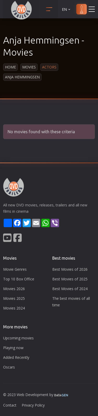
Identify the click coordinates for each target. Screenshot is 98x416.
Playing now (13, 347)
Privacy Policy (33, 405)
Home (10, 67)
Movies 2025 (14, 298)
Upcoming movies (18, 337)
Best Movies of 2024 (70, 288)
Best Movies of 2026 (70, 269)
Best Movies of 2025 (70, 278)
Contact (9, 405)
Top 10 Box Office (18, 278)
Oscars (9, 367)
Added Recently (16, 357)
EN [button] (66, 9)
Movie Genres (15, 269)
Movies (29, 67)
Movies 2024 (14, 308)
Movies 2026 (14, 288)
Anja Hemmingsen (22, 76)
